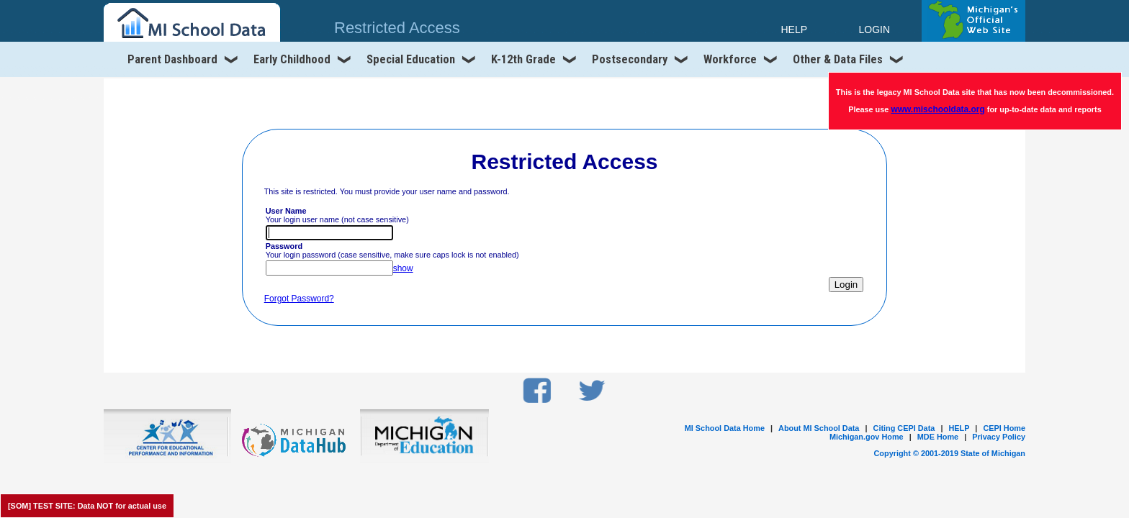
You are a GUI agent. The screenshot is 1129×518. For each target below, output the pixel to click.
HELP (958, 428)
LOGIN (874, 29)
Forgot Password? (299, 299)
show (403, 268)
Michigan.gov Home (866, 436)
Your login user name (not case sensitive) (337, 215)
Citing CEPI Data (904, 428)
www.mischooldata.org (937, 109)
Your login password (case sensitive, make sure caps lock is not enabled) (392, 250)
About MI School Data (818, 428)
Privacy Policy (998, 436)
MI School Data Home (725, 428)
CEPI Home (1004, 428)
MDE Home (937, 436)
